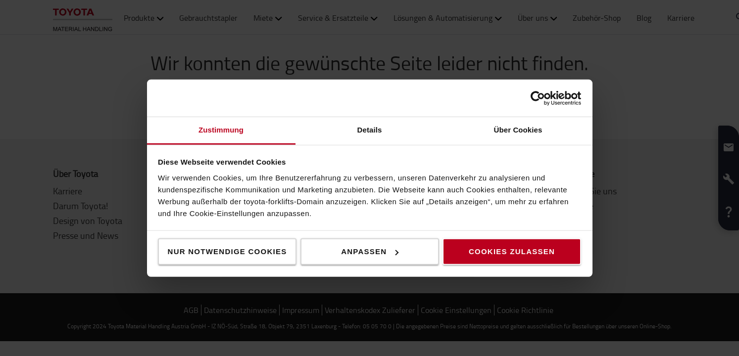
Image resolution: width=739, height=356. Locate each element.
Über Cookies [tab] (518, 130)
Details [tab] (369, 130)
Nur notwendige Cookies (227, 251)
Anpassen (369, 251)
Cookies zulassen (512, 251)
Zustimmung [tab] (221, 130)
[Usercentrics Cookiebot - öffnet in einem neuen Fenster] (537, 97)
